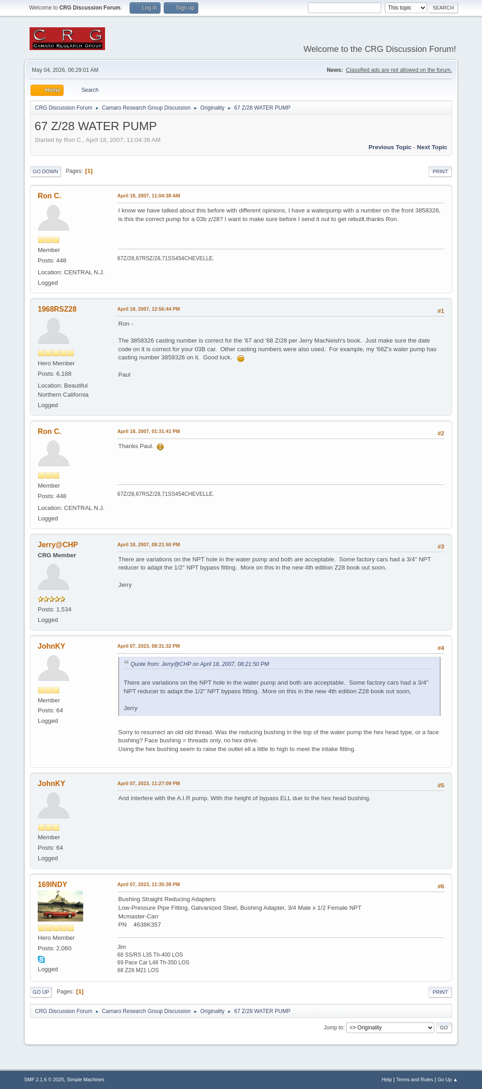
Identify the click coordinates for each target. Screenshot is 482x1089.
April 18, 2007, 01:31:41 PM (148, 431)
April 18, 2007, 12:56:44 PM (148, 309)
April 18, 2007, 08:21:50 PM (148, 544)
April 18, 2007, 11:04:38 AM (148, 195)
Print (440, 171)
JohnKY (51, 646)
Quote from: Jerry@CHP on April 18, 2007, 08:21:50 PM (200, 664)
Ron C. (49, 196)
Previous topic (390, 147)
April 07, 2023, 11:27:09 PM (148, 783)
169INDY (52, 884)
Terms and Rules (415, 1079)
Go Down (45, 171)
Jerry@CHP (58, 545)
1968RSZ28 (57, 309)
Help (387, 1079)
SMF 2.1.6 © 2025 (44, 1079)
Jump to (333, 1027)
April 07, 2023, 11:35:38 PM (148, 884)
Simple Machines (85, 1079)
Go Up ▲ (447, 1079)
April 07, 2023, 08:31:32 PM (148, 646)
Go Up (41, 992)
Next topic (432, 147)
